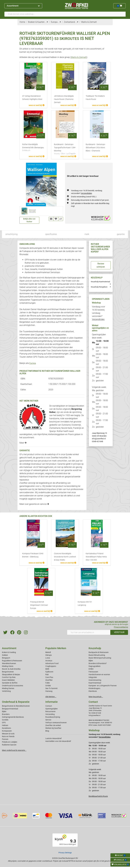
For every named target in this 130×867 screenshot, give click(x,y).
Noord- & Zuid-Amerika (11, 669)
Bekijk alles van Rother (29, 220)
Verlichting (6, 691)
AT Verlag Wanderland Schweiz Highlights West (32, 97)
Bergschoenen (8, 672)
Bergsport (6, 658)
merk (87, 234)
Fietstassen (93, 672)
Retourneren (50, 711)
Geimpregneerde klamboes (13, 717)
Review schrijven (101, 265)
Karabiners (6, 728)
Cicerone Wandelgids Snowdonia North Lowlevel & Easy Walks (65, 556)
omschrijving (11, 234)
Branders (6, 714)
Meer (22, 443)
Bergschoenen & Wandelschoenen (16, 706)
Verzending (50, 714)
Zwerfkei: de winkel (53, 725)
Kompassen (7, 731)
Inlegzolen (93, 677)
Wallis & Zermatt (78, 57)
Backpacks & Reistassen (99, 652)
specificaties (51, 234)
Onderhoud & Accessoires (12, 686)
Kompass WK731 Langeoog (85, 603)
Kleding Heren (7, 666)
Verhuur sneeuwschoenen (56, 722)
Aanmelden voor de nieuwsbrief (58, 741)
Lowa (47, 658)
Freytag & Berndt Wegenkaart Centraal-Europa (39, 605)
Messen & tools (8, 734)
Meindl (48, 652)
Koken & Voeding (9, 652)
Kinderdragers (94, 688)
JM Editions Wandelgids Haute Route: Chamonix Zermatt (64, 99)
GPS (4, 722)
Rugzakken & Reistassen (12, 661)
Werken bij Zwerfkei (53, 728)
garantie (121, 234)
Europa (32, 363)
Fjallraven (49, 672)
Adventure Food (51, 663)
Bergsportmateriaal (10, 709)
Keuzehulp (95, 648)
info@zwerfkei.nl (99, 439)
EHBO (91, 669)
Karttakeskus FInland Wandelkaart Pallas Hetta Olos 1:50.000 (96, 556)
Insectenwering (95, 680)
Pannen (5, 739)
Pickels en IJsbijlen (9, 742)
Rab (47, 674)
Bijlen (91, 661)
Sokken (5, 655)
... (46, 22)
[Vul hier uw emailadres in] (89, 632)
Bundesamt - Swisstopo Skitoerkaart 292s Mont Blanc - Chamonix (95, 147)
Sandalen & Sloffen (9, 683)
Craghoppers (50, 666)
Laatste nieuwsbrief (53, 738)
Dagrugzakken (95, 666)
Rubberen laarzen (9, 745)
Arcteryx (48, 661)
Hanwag (48, 691)
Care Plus (49, 677)
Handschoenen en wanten (99, 674)
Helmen (5, 725)
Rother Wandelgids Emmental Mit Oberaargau (33, 147)
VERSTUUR (119, 632)
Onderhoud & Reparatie (15, 701)
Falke (47, 683)
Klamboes (93, 691)
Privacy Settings (65, 853)
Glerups (48, 655)
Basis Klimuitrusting (97, 655)
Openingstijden (51, 709)
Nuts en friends (8, 736)
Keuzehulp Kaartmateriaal (100, 282)
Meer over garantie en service (34, 504)
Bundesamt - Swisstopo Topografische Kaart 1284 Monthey (65, 149)
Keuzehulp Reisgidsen (99, 287)
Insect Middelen (8, 680)
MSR (47, 669)
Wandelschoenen (9, 663)
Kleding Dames (8, 688)
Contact (48, 706)
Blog (47, 731)
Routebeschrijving (52, 717)
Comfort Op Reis (8, 677)
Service (48, 720)
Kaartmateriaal (95, 683)
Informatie (51, 701)
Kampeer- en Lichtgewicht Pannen (103, 686)
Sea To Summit (51, 688)
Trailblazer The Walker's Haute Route (95, 97)
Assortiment (23, 5)
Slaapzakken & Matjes (11, 674)
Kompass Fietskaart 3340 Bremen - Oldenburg (32, 555)
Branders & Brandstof (97, 663)
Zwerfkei (48, 680)
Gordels (5, 720)
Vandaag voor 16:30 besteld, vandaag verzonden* (98, 313)
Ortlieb (48, 686)
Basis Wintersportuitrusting (100, 658)
